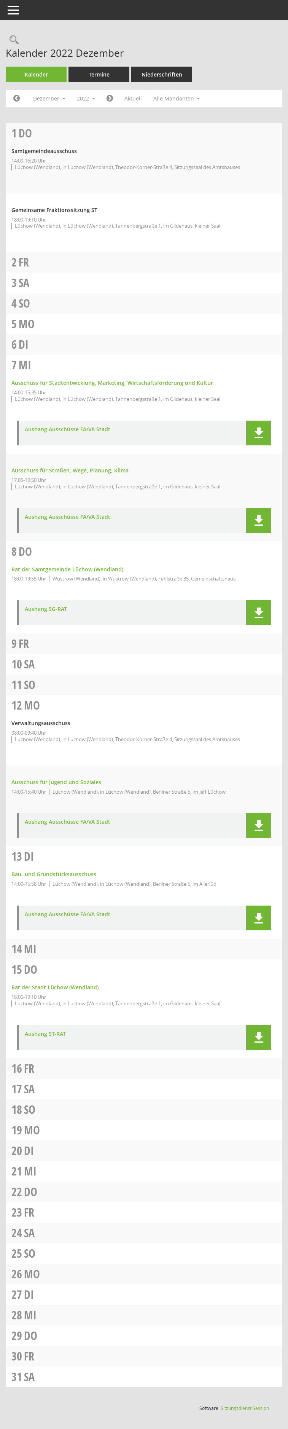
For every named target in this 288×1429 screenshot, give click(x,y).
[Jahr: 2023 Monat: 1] (110, 98)
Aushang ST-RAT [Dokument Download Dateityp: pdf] (45, 1034)
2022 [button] (86, 98)
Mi (25, 365)
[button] (258, 433)
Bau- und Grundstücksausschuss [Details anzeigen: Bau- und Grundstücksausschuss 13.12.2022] (53, 874)
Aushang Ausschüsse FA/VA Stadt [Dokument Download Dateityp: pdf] (67, 429)
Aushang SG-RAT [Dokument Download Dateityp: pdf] (46, 609)
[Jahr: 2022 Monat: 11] (16, 98)
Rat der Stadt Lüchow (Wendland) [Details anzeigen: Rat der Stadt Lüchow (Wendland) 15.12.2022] (55, 987)
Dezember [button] (49, 98)
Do (25, 133)
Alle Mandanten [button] (176, 98)
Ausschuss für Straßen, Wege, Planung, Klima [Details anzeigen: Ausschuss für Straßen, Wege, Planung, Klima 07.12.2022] (70, 470)
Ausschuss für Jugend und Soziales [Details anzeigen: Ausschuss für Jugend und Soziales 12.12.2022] (56, 782)
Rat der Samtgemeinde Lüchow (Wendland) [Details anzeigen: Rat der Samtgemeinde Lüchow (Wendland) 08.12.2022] (67, 569)
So (24, 303)
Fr (24, 262)
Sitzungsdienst (245, 1408)
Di (24, 344)
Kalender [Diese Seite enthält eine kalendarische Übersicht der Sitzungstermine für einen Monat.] (36, 74)
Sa (24, 282)
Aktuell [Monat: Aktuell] (133, 98)
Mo (27, 324)
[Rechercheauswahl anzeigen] (12, 40)
